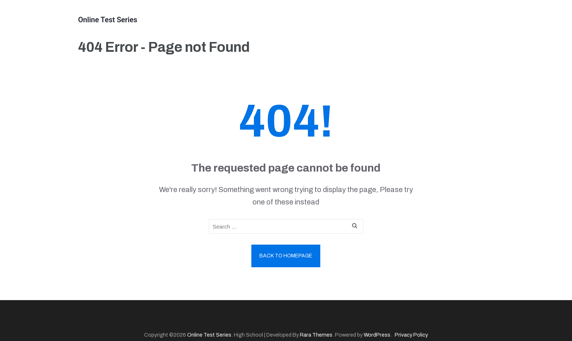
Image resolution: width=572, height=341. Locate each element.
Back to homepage (285, 255)
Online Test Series (107, 19)
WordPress (377, 335)
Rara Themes (316, 335)
